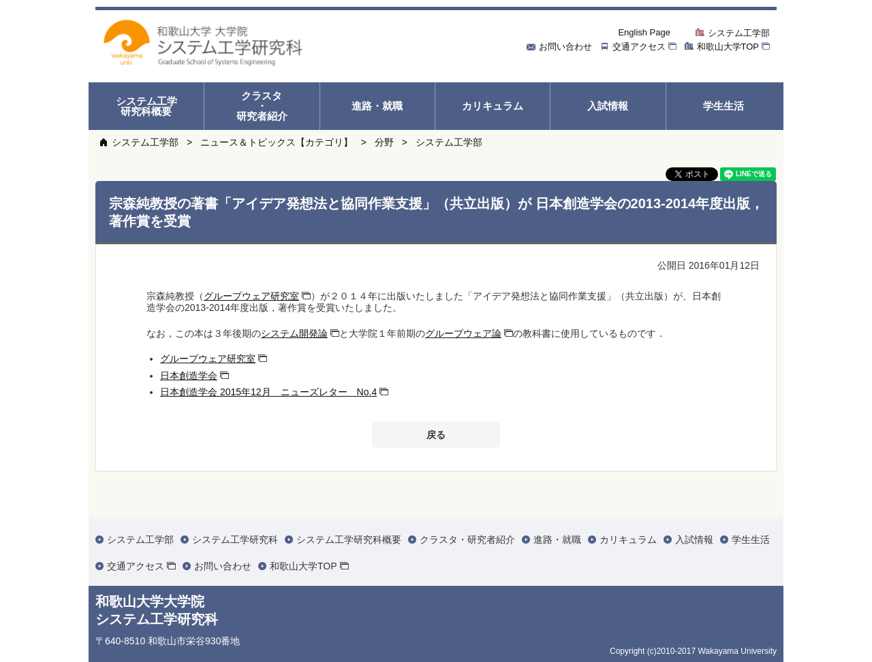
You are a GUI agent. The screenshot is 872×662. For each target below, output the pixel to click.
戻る (436, 434)
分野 (384, 142)
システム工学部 (145, 142)
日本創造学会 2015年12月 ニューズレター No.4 (268, 391)
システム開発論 (294, 333)
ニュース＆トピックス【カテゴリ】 (276, 142)
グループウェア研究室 (251, 296)
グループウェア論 (463, 333)
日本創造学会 (188, 375)
